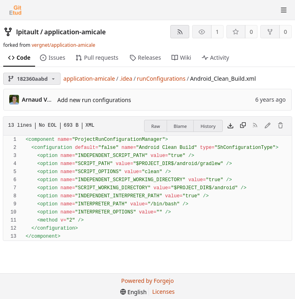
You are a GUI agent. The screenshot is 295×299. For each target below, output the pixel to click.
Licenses (163, 291)
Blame (180, 126)
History (208, 126)
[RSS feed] (179, 31)
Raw (155, 126)
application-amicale (75, 32)
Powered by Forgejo (147, 280)
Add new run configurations (94, 100)
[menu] (133, 292)
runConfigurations (161, 78)
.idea (125, 78)
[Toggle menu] (283, 10)
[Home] (15, 10)
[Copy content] (243, 126)
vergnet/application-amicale (63, 45)
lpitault (27, 32)
